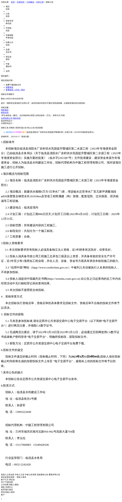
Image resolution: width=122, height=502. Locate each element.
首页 (13, 2)
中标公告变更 (30, 475)
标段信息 (5, 113)
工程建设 (30, 2)
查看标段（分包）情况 (15, 90)
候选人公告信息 (7, 475)
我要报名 (9, 87)
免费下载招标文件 (13, 85)
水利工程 (40, 2)
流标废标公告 (42, 475)
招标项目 (5, 110)
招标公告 (5, 128)
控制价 (12, 128)
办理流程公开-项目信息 (11, 118)
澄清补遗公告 (21, 128)
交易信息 (20, 2)
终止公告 (31, 128)
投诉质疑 (39, 128)
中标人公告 (19, 475)
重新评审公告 (54, 475)
